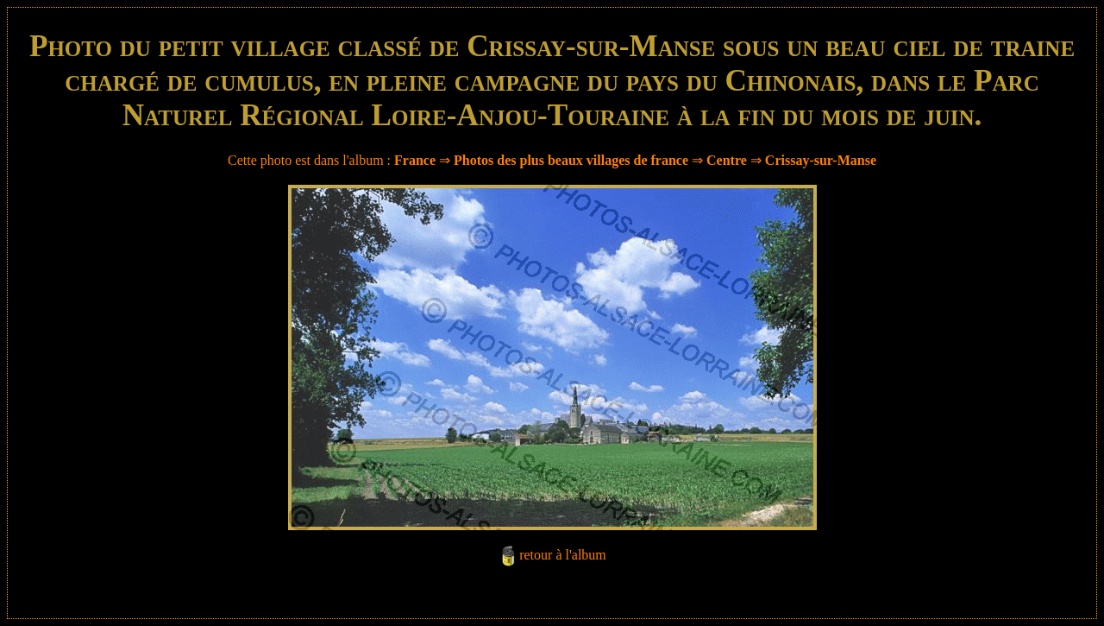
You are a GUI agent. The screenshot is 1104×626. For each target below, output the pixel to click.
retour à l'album (562, 554)
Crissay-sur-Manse (820, 160)
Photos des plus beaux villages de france (571, 160)
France (415, 160)
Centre (726, 160)
